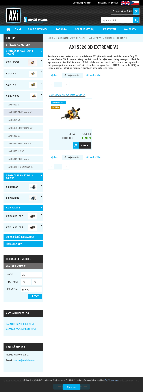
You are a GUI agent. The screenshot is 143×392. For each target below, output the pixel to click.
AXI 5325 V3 (14, 120)
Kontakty (130, 29)
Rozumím (71, 387)
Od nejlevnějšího (72, 75)
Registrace (113, 2)
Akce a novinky (37, 29)
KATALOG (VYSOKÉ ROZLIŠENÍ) (21, 329)
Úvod (8, 29)
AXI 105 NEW (21, 198)
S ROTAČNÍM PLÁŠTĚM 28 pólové (19, 177)
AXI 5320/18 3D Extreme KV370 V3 (67, 95)
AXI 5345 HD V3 (16, 151)
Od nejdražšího (93, 75)
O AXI (18, 29)
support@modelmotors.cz (25, 360)
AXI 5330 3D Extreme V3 (20, 143)
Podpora (61, 29)
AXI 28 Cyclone (21, 216)
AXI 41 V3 (21, 85)
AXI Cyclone (13, 207)
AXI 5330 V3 (14, 135)
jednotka (12, 289)
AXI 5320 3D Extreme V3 (116, 38)
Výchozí (54, 75)
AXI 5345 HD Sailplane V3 (20, 167)
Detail (84, 145)
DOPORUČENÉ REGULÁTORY (20, 237)
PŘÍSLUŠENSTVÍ (14, 244)
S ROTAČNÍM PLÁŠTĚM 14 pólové (70, 38)
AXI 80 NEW (21, 187)
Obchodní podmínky (82, 2)
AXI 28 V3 (21, 74)
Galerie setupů (84, 29)
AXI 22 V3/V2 (21, 62)
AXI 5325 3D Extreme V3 (20, 128)
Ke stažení (110, 29)
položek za (122, 11)
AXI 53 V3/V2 (95, 38)
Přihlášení (101, 2)
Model (10, 274)
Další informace (112, 380)
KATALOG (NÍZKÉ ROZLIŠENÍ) (20, 324)
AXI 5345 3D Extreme (18, 159)
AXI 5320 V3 (14, 104)
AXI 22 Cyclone (21, 228)
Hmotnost (12, 281)
